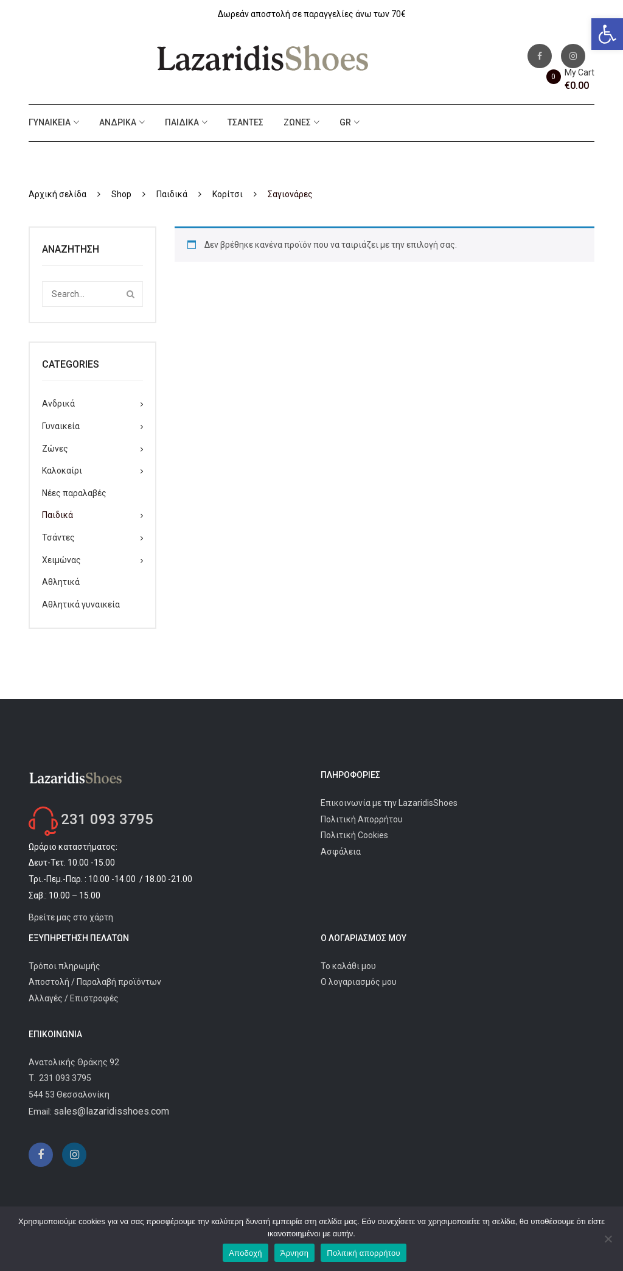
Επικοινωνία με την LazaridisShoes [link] (389, 803)
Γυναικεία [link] (50, 122)
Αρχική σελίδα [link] (57, 194)
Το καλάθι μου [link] (348, 966)
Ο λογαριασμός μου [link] (359, 982)
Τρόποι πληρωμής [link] (64, 966)
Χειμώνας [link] (61, 560)
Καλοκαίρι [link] (62, 470)
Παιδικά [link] (182, 122)
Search (130, 294)
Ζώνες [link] (297, 122)
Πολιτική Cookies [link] (354, 835)
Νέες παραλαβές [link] (74, 493)
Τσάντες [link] (245, 122)
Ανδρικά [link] (117, 122)
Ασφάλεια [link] (341, 851)
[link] (607, 34)
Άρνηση (294, 1253)
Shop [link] (121, 194)
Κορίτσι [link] (227, 194)
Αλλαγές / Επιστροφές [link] (74, 998)
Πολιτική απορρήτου (363, 1253)
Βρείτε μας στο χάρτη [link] (71, 917)
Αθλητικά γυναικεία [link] (81, 604)
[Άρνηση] (608, 1239)
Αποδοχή (245, 1253)
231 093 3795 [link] (107, 819)
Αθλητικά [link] (61, 582)
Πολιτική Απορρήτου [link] (362, 819)
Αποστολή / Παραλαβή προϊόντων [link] (95, 982)
